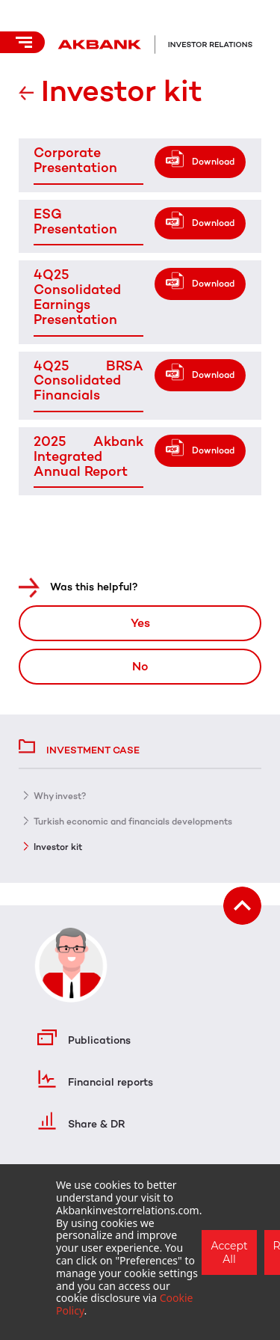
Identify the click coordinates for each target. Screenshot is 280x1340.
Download (213, 161)
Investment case (79, 744)
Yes (140, 623)
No (140, 666)
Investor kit (58, 847)
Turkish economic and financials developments (133, 821)
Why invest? (60, 796)
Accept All (229, 1252)
